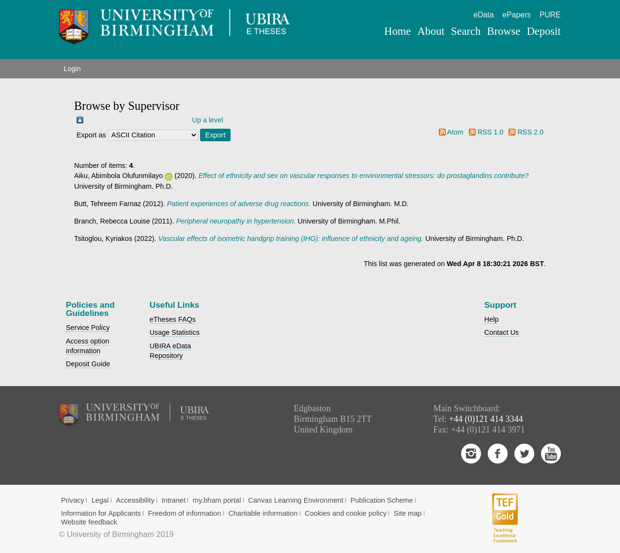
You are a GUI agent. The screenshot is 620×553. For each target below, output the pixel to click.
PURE (550, 15)
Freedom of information (184, 513)
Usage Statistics (175, 332)
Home (397, 31)
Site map (408, 513)
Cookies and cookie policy (346, 513)
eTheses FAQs (173, 319)
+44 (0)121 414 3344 (486, 419)
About (430, 31)
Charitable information (262, 513)
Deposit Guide (88, 364)
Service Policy (87, 327)
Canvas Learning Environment (295, 500)
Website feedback (89, 522)
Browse (503, 31)
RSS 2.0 (530, 132)
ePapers (516, 15)
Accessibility (135, 500)
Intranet (173, 500)
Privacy (72, 500)
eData (483, 15)
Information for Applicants (101, 513)
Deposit (543, 31)
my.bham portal (217, 500)
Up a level (207, 120)
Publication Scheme (381, 500)
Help (491, 319)
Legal (100, 500)
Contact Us (501, 332)
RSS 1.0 (491, 132)
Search (465, 31)
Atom (455, 132)
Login (72, 69)
